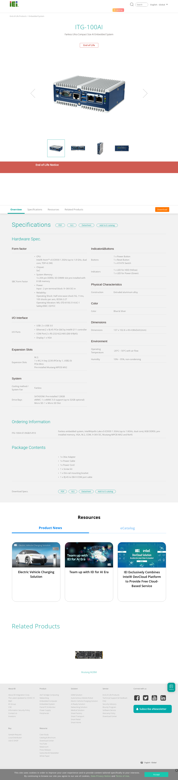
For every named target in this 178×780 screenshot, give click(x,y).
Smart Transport (77, 716)
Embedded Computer (48, 701)
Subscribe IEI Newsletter (49, 753)
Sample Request (14, 734)
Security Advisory (109, 704)
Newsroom (44, 747)
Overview (16, 209)
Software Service (109, 710)
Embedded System (36, 16)
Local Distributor (15, 737)
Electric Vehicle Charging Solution (84, 701)
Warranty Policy (109, 713)
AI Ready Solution (78, 704)
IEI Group (12, 704)
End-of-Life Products (18, 16)
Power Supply (45, 710)
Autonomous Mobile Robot (82, 698)
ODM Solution (76, 695)
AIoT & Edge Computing (49, 695)
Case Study (44, 734)
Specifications (34, 209)
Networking (44, 698)
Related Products (74, 209)
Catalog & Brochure (47, 737)
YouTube (43, 743)
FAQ (104, 701)
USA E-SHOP (13, 740)
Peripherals (44, 713)
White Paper (45, 756)
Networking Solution (79, 707)
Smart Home (76, 722)
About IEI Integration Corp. (19, 695)
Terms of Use (122, 776)
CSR (10, 707)
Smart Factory (76, 713)
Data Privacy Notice (101, 776)
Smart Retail (76, 719)
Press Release (45, 750)
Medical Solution (77, 710)
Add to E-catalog (107, 225)
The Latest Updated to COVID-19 (21, 698)
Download (162, 209)
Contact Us (12, 713)
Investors (12, 716)
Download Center (110, 716)
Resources (53, 209)
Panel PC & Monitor (47, 707)
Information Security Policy (19, 710)
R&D (10, 701)
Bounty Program (109, 707)
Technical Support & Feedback (115, 698)
